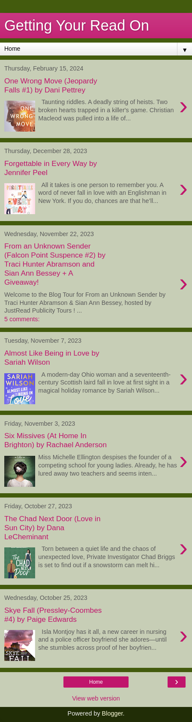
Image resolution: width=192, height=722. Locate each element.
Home (96, 682)
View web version (96, 698)
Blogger (112, 713)
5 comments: (21, 319)
